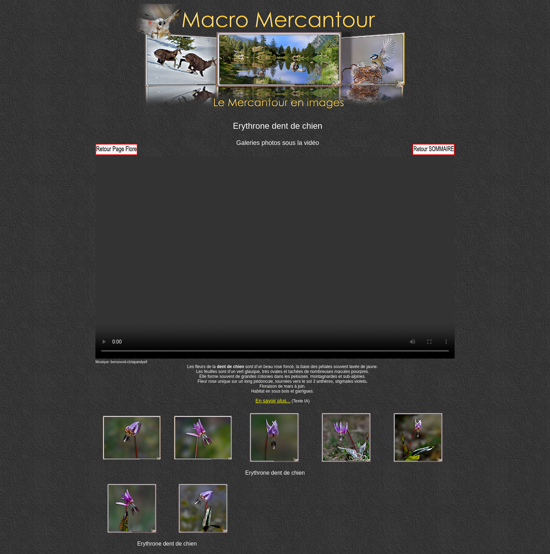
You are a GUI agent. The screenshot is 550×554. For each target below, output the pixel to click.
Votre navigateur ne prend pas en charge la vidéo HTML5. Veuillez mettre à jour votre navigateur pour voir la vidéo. (275, 257)
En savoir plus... (272, 400)
